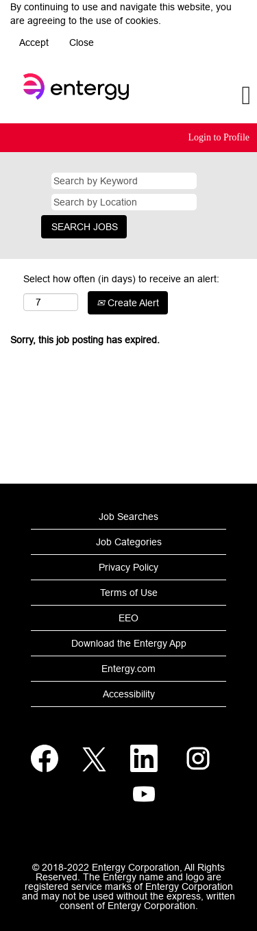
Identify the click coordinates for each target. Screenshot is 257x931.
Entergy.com (128, 668)
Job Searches (128, 516)
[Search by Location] (124, 202)
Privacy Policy (128, 567)
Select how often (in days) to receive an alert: (121, 278)
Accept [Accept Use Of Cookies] (34, 42)
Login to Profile (218, 137)
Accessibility (129, 693)
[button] (214, 95)
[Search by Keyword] (124, 181)
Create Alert (128, 302)
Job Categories (129, 541)
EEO (128, 617)
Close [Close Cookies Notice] (81, 42)
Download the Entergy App (128, 643)
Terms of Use (129, 592)
